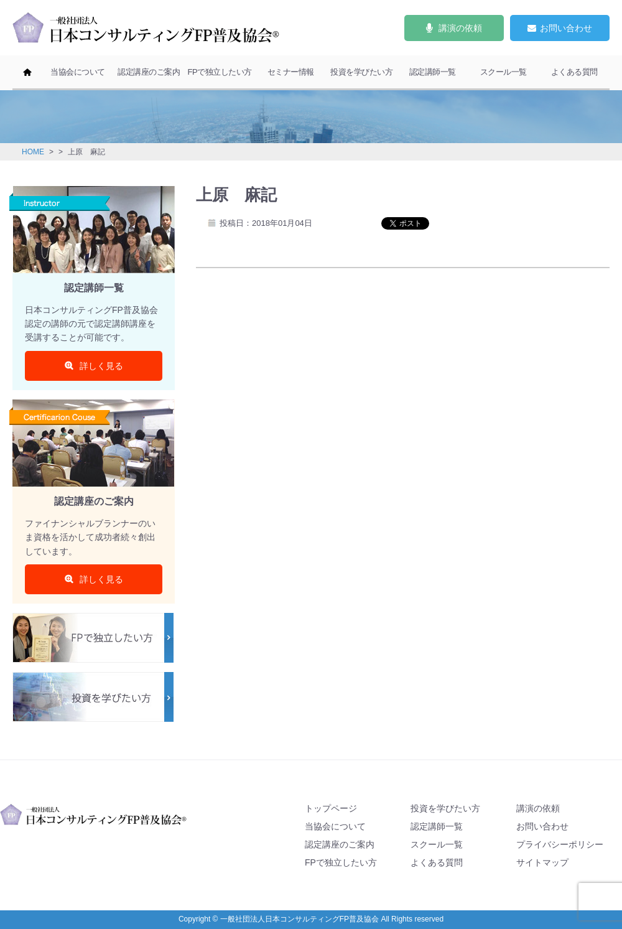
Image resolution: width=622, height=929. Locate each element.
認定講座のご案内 (149, 72)
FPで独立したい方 (219, 72)
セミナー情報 (290, 72)
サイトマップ (542, 862)
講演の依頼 (538, 808)
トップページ (331, 808)
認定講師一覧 (432, 72)
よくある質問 (574, 72)
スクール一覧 (503, 72)
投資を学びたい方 (361, 72)
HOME (33, 151)
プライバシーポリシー (559, 844)
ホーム (27, 72)
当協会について (77, 72)
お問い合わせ (542, 826)
